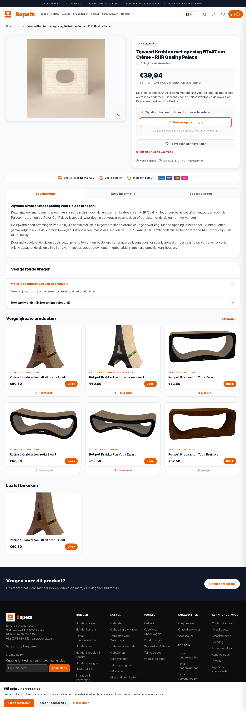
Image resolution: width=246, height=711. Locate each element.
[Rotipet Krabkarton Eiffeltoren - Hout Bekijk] (43, 357)
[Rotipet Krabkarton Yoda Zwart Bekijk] (202, 357)
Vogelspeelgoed (154, 658)
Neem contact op (222, 584)
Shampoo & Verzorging (83, 677)
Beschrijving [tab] (45, 193)
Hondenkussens (86, 629)
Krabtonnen (117, 652)
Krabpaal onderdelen (123, 646)
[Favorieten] (223, 14)
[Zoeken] (204, 14)
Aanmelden (59, 668)
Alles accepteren (19, 702)
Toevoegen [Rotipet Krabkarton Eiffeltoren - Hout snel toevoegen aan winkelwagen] (44, 392)
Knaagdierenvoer (189, 629)
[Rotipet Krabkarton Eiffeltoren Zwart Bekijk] (123, 357)
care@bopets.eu (42, 638)
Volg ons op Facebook (21, 646)
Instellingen (81, 702)
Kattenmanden (119, 658)
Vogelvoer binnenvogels (152, 631)
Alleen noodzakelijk (53, 702)
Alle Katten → (231, 319)
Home (9, 26)
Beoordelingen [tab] (200, 193)
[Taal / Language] (191, 14)
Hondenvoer (84, 646)
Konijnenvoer (186, 623)
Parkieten (150, 623)
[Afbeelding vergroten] (119, 114)
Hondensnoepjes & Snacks (88, 654)
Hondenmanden (86, 623)
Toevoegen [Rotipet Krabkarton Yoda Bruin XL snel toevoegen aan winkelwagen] (202, 470)
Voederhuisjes (153, 640)
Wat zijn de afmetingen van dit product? (39, 284)
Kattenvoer (117, 671)
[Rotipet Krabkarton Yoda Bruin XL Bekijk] (202, 435)
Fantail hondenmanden (86, 638)
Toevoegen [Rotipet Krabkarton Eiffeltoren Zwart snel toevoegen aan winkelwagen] (123, 392)
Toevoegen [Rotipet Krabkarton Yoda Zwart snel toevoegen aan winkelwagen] (202, 392)
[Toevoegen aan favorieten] (185, 143)
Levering (217, 642)
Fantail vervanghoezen (188, 676)
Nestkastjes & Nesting (157, 646)
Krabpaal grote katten (124, 629)
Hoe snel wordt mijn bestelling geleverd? (41, 302)
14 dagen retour (222, 648)
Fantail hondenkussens (188, 666)
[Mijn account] (214, 14)
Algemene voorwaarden (220, 669)
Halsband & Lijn (85, 669)
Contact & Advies (223, 623)
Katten (20, 26)
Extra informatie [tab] (123, 193)
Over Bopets (220, 629)
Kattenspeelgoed (121, 665)
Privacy (216, 660)
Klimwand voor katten (123, 677)
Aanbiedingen (221, 654)
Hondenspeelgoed (88, 663)
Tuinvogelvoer (153, 652)
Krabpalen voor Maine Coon (120, 638)
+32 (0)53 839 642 (18, 638)
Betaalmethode (221, 635)
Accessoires (186, 635)
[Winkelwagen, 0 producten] (235, 14)
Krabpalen (116, 623)
